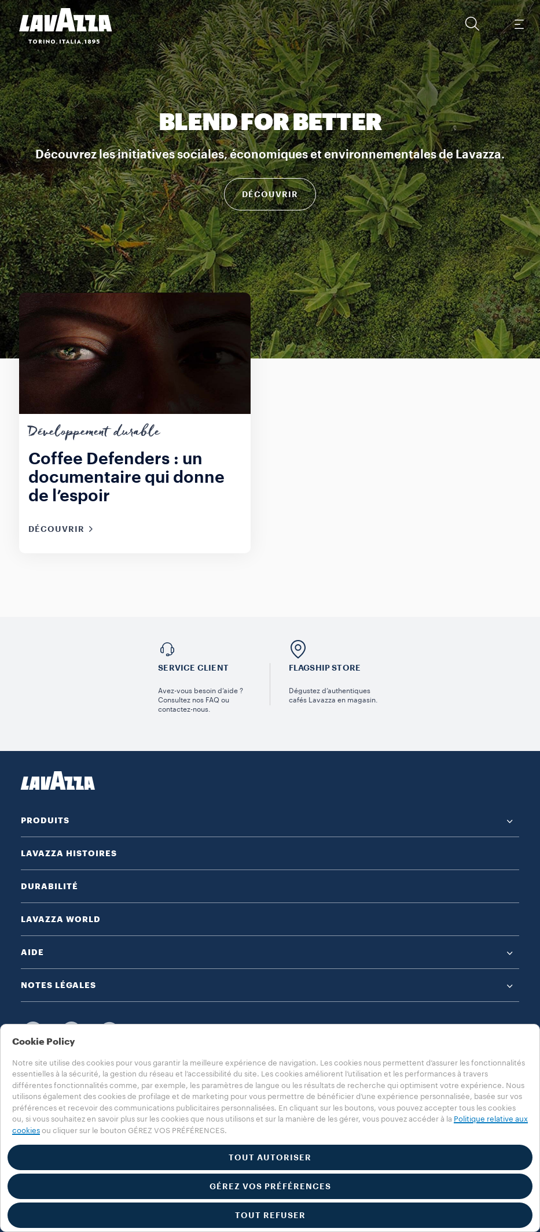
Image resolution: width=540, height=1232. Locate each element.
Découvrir (270, 194)
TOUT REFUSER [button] (270, 1215)
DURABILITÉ (49, 886)
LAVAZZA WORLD (61, 919)
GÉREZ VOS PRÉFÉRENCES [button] (270, 1186)
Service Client (193, 668)
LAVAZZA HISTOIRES (69, 853)
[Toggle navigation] (518, 23)
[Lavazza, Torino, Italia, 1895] (58, 26)
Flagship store (325, 668)
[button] (472, 23)
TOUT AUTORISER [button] (270, 1157)
